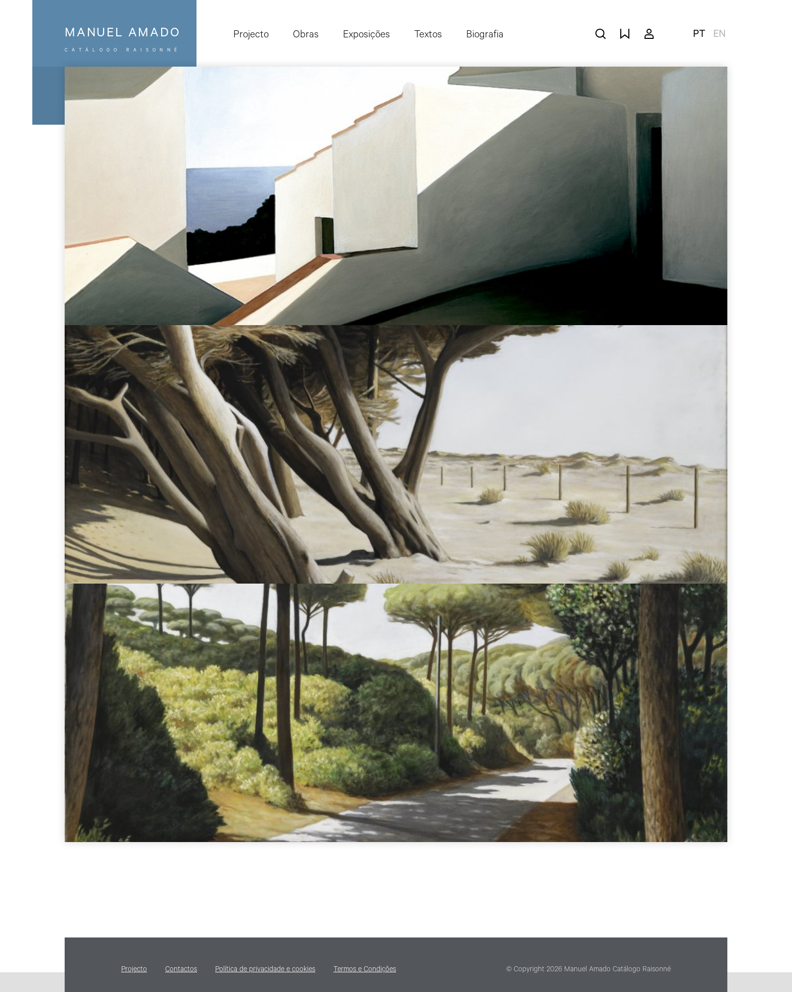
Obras (306, 35)
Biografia (485, 35)
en (719, 35)
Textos (428, 35)
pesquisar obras (600, 34)
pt (699, 35)
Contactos (181, 970)
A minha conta (649, 34)
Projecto (251, 35)
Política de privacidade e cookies (265, 970)
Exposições (366, 35)
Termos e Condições (364, 970)
